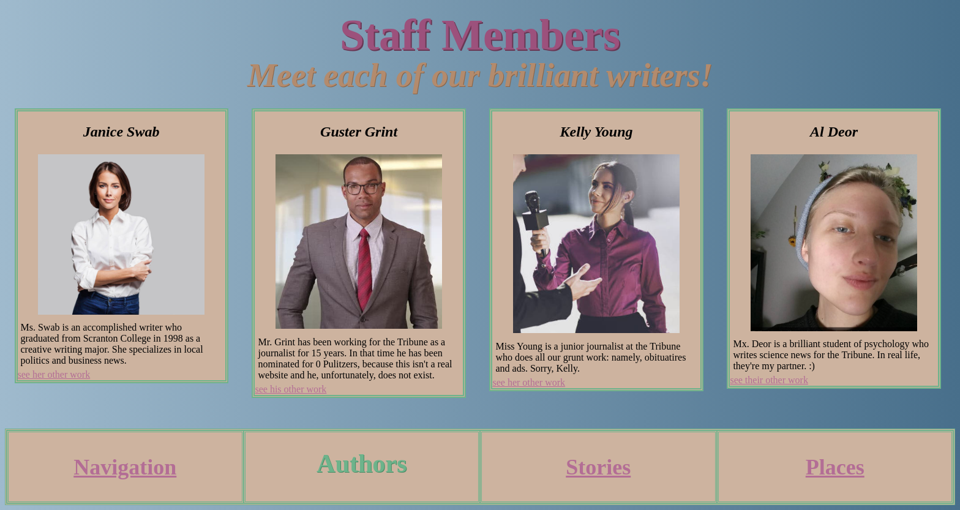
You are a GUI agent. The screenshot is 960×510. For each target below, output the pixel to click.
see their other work (769, 380)
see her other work (54, 374)
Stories (598, 467)
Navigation (124, 467)
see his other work (290, 389)
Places (835, 467)
